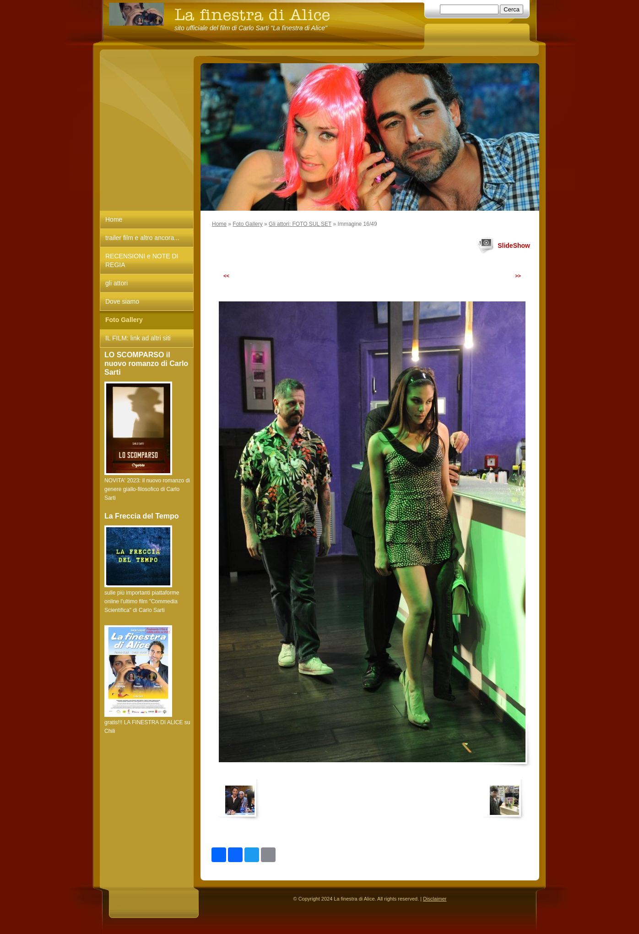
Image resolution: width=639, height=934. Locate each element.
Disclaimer (434, 898)
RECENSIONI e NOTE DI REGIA (141, 260)
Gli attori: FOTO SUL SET (300, 224)
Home (219, 224)
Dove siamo (122, 301)
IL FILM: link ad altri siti (138, 338)
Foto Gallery (247, 224)
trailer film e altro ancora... (142, 237)
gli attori (116, 283)
